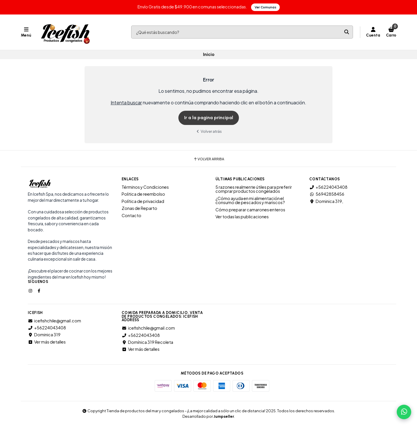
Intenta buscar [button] (126, 102)
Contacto (131, 215)
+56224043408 (328, 187)
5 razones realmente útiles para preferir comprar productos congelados (253, 189)
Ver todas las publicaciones (242, 217)
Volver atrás (208, 131)
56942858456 (326, 194)
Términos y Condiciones (145, 187)
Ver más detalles (47, 342)
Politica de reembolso (143, 194)
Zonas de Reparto (139, 208)
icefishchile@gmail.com (54, 321)
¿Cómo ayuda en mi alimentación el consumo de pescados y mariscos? (250, 200)
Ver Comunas (265, 7)
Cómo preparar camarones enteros (250, 210)
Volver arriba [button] (208, 159)
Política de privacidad (143, 201)
